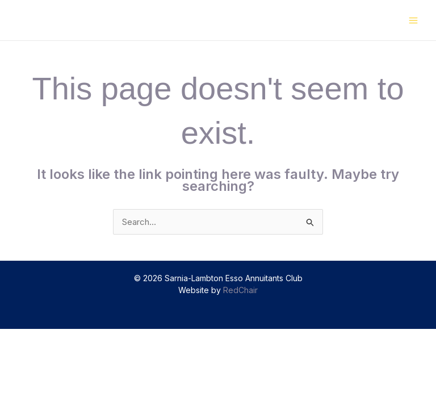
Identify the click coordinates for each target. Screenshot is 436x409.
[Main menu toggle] (413, 20)
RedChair (240, 290)
